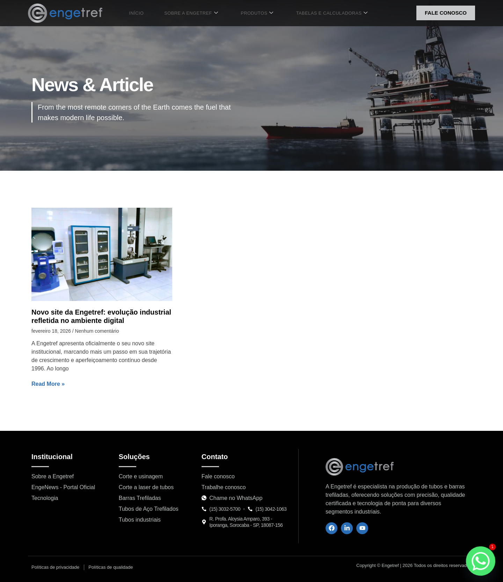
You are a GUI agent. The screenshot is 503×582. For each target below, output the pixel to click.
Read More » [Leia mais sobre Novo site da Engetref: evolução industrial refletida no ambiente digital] (48, 384)
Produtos (252, 13)
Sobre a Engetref (192, 13)
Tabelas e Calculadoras (323, 13)
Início (142, 13)
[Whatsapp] (480, 561)
